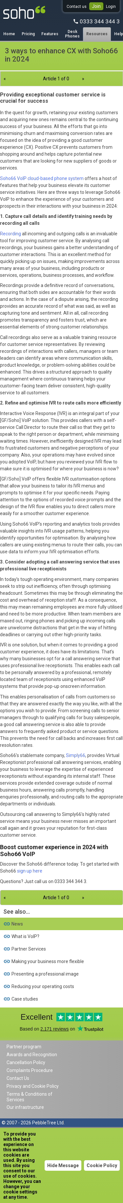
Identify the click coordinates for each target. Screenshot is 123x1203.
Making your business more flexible (43, 961)
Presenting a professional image (41, 974)
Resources (97, 34)
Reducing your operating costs (38, 986)
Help (118, 34)
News (13, 924)
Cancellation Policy (26, 1062)
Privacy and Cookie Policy (33, 1086)
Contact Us (18, 1078)
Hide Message (63, 1165)
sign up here (29, 871)
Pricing (28, 34)
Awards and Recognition (32, 1054)
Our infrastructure (25, 1107)
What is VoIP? (21, 936)
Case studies (20, 999)
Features (49, 34)
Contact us (77, 6)
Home (9, 34)
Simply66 (75, 755)
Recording (10, 233)
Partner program (24, 1046)
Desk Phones (72, 34)
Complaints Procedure (30, 1070)
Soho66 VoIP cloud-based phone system (42, 178)
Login (111, 6)
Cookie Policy (102, 1165)
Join (96, 6)
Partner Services (24, 949)
